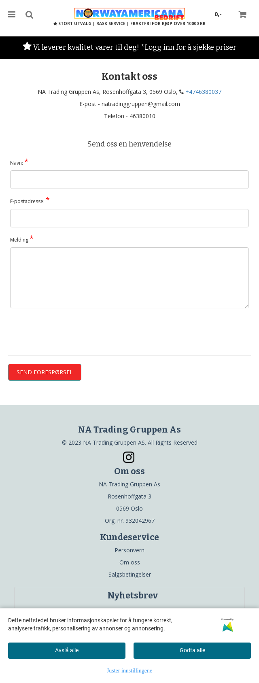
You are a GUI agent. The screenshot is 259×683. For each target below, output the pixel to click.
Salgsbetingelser (129, 574)
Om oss (129, 562)
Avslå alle (67, 650)
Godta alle (192, 650)
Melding (22, 238)
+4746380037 (203, 91)
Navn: (19, 161)
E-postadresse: (30, 200)
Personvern (129, 550)
